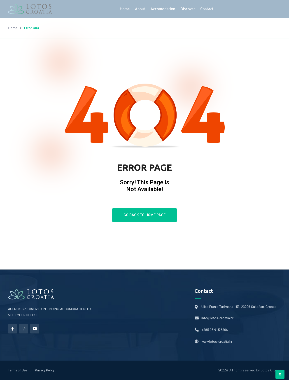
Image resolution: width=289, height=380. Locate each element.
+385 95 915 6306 (214, 330)
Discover (188, 9)
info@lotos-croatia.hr (217, 318)
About (140, 9)
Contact (206, 9)
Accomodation (163, 9)
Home (125, 9)
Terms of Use (17, 370)
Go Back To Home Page (144, 215)
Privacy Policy (44, 370)
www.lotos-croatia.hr (216, 342)
